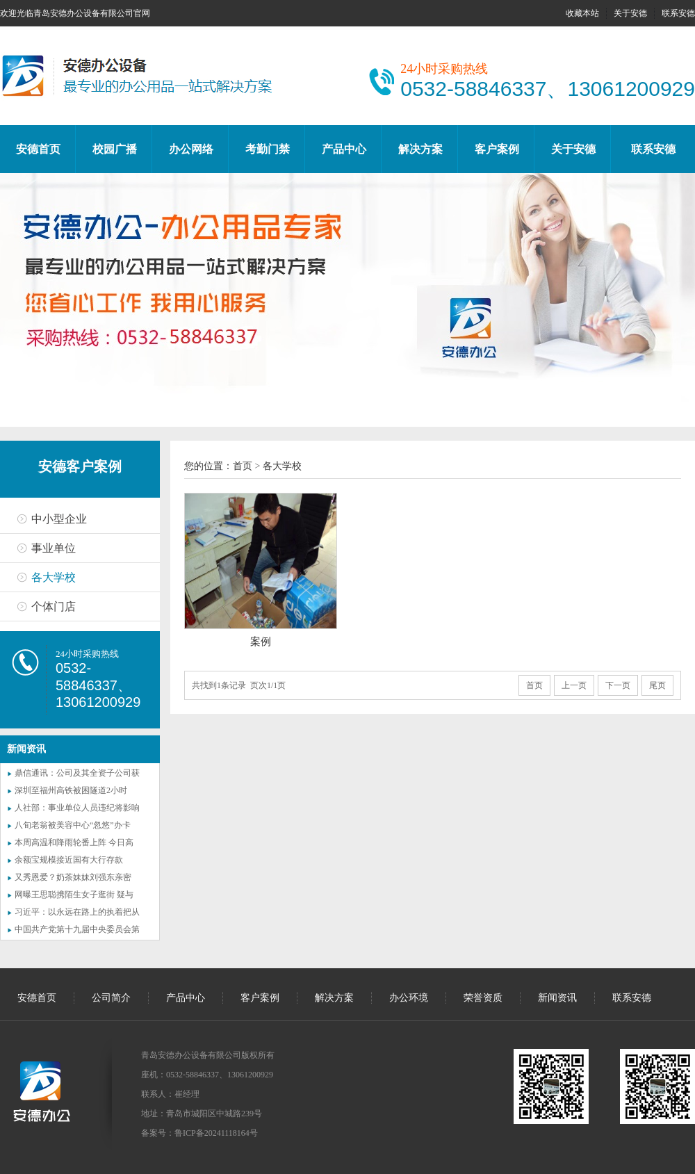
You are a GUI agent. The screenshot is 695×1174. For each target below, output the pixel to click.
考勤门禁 (267, 149)
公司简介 (111, 998)
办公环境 (408, 998)
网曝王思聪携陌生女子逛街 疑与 (74, 894)
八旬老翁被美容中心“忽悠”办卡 (73, 825)
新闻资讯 (557, 998)
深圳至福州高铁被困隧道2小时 (71, 790)
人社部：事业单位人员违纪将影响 (77, 808)
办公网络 (191, 149)
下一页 (617, 685)
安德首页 (38, 149)
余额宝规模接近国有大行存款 (69, 860)
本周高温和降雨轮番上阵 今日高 (74, 842)
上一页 (574, 685)
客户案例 (497, 149)
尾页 (657, 685)
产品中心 (344, 149)
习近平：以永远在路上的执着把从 (77, 912)
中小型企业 (59, 519)
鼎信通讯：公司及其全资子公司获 (77, 773)
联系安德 (678, 13)
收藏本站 (582, 13)
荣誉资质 (483, 998)
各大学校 (53, 577)
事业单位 (53, 548)
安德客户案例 (80, 466)
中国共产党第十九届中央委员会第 (77, 929)
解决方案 (420, 149)
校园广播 (114, 149)
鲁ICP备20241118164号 (216, 1133)
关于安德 (630, 13)
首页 (242, 466)
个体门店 (53, 606)
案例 (260, 641)
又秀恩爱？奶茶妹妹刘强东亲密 (73, 877)
